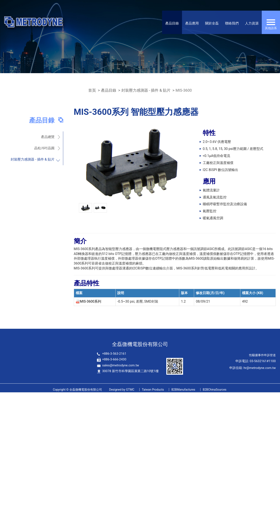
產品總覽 (48, 137)
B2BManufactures (183, 389)
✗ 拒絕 (5, 409)
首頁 (92, 90)
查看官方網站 (24, 438)
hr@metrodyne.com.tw (260, 368)
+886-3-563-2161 (114, 354)
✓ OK (77, 515)
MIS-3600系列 (90, 301)
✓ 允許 (5, 404)
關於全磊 (212, 23)
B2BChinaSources (215, 389)
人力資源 (252, 23)
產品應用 (192, 23)
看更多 (6, 438)
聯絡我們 (232, 23)
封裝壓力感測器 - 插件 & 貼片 (146, 90)
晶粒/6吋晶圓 (44, 148)
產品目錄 (172, 23)
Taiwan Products (153, 389)
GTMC (121, 389)
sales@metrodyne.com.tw (120, 365)
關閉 (3, 395)
